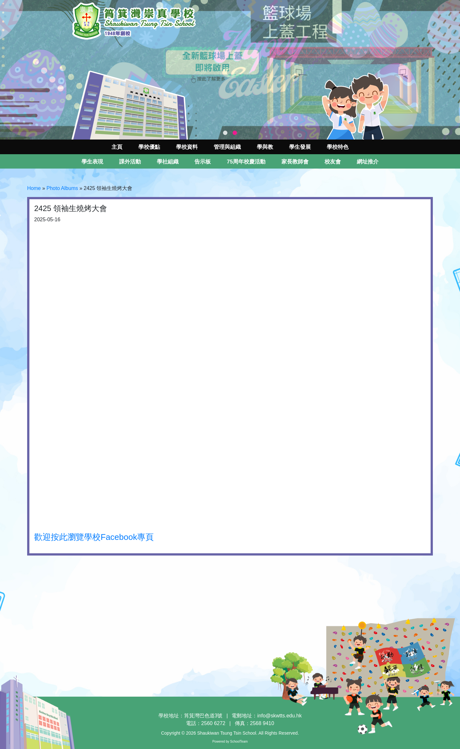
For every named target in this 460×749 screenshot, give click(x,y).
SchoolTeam (239, 741)
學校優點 (149, 147)
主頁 (116, 147)
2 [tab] (235, 133)
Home (34, 188)
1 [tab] (225, 133)
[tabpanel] (230, 70)
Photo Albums (62, 188)
